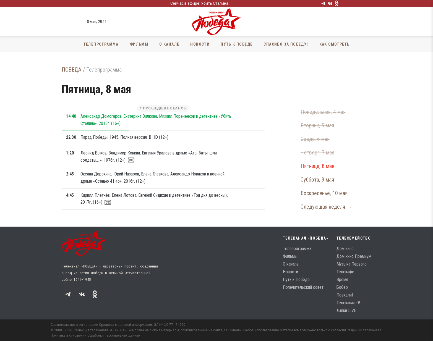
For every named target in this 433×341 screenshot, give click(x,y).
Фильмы (139, 44)
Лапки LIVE (346, 310)
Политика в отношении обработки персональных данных (95, 335)
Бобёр (342, 287)
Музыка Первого (352, 264)
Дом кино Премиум (354, 256)
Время (342, 279)
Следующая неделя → (326, 206)
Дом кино (345, 248)
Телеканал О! (348, 302)
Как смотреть (334, 44)
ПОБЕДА (71, 69)
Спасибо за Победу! (286, 44)
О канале (169, 44)
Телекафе (345, 271)
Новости (200, 44)
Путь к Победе (236, 44)
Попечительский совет (303, 287)
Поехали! (345, 295)
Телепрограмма (101, 44)
